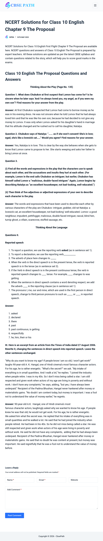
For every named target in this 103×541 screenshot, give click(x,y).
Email (42, 480)
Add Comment (14, 489)
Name (10, 480)
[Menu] (95, 5)
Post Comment (14, 515)
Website (74, 480)
